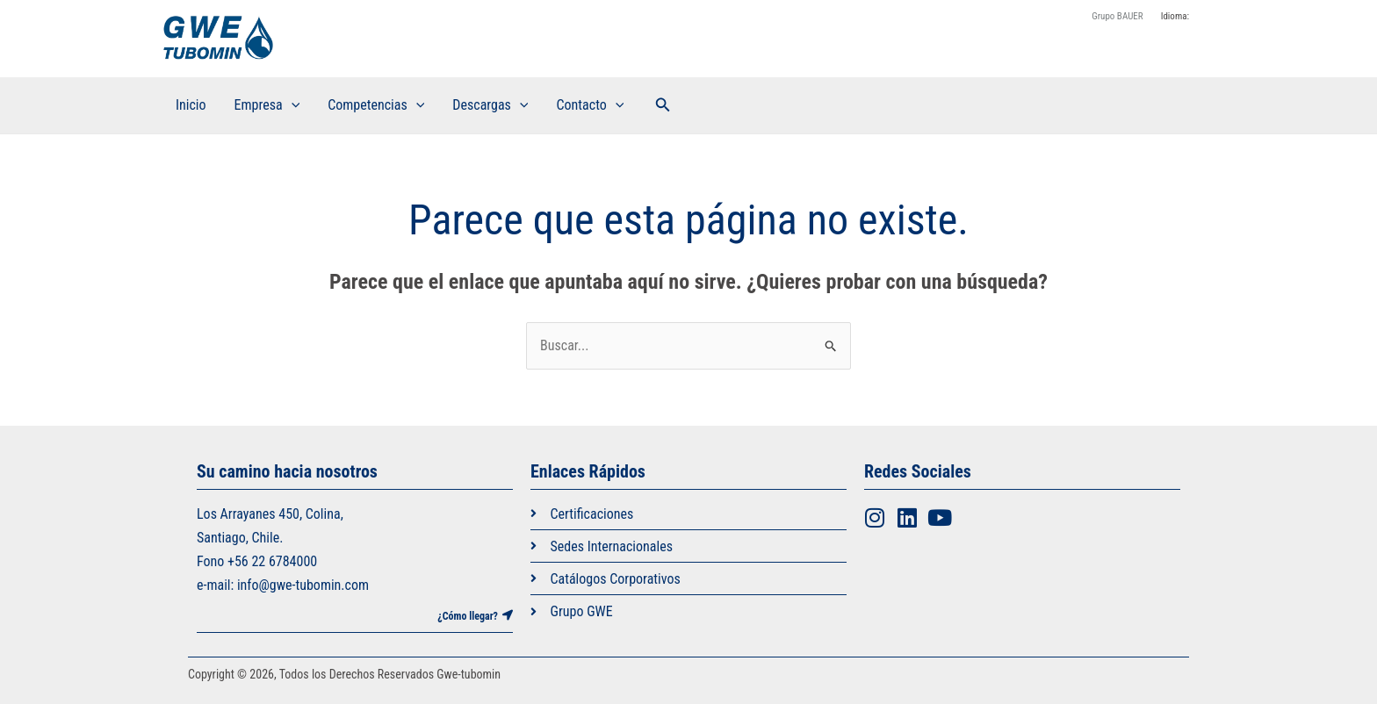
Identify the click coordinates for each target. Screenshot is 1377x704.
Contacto (590, 105)
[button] (663, 105)
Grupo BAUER (1117, 16)
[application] (291, 105)
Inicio (191, 105)
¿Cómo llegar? (467, 616)
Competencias (376, 105)
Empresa (267, 105)
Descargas (490, 105)
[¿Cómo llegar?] (507, 615)
